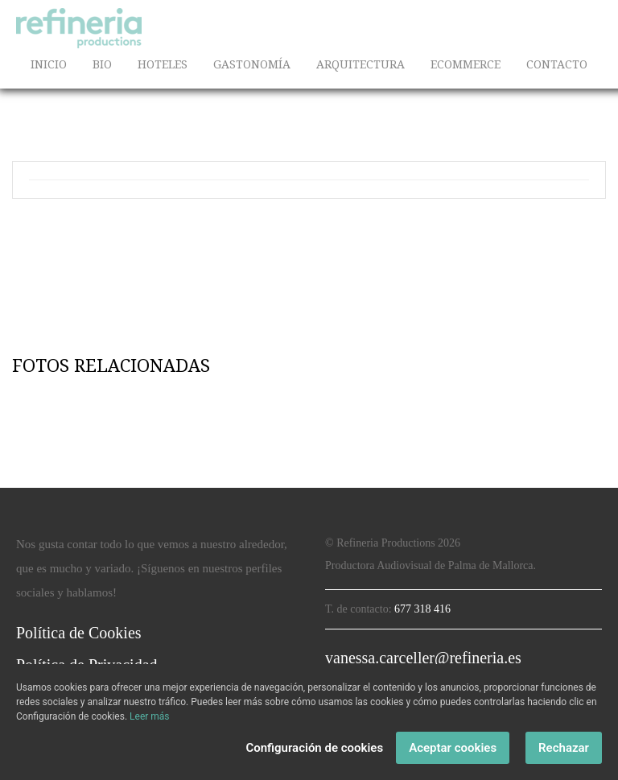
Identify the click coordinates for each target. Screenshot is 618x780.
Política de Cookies (79, 633)
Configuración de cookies (314, 748)
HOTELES (162, 64)
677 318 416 (422, 609)
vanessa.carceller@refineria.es (423, 658)
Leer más (149, 716)
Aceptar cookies (452, 748)
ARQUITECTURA (360, 64)
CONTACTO (556, 64)
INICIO (49, 64)
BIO (102, 64)
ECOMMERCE (466, 64)
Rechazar (563, 748)
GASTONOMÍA (251, 64)
